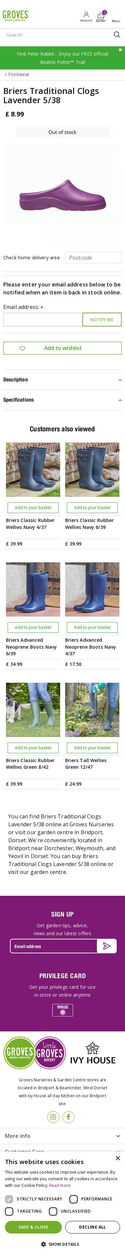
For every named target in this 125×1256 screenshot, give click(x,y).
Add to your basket (33, 507)
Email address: (23, 307)
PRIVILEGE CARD (62, 975)
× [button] (117, 1158)
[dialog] (62, 1203)
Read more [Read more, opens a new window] (59, 1185)
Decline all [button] (92, 1227)
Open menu (117, 17)
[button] (62, 1244)
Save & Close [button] (33, 1227)
